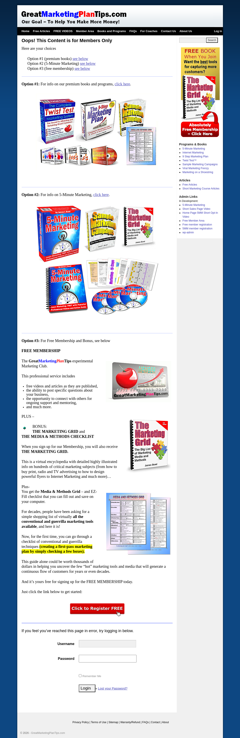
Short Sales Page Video (196, 208)
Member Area (85, 31)
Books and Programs (111, 31)
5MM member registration (197, 228)
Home (26, 31)
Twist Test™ (189, 160)
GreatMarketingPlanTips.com (48, 733)
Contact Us (168, 31)
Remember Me (90, 676)
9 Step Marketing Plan (195, 156)
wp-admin (188, 232)
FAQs (133, 31)
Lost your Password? (112, 688)
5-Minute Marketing (193, 148)
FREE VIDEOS (63, 31)
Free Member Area (193, 220)
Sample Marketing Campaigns (200, 164)
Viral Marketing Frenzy (195, 168)
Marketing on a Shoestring (197, 172)
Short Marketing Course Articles (200, 188)
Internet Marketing (193, 152)
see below (80, 59)
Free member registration (197, 224)
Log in (218, 31)
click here (122, 84)
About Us (185, 31)
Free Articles (41, 31)
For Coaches (148, 31)
